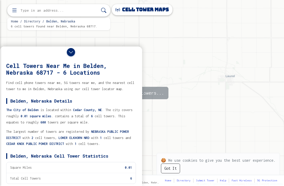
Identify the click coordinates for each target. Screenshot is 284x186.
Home (14, 21)
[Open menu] (14, 10)
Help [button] (223, 180)
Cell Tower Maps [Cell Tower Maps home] (142, 9)
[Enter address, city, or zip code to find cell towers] (59, 10)
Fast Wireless (242, 180)
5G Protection (267, 180)
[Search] (103, 10)
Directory (32, 21)
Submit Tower (205, 180)
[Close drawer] (71, 52)
